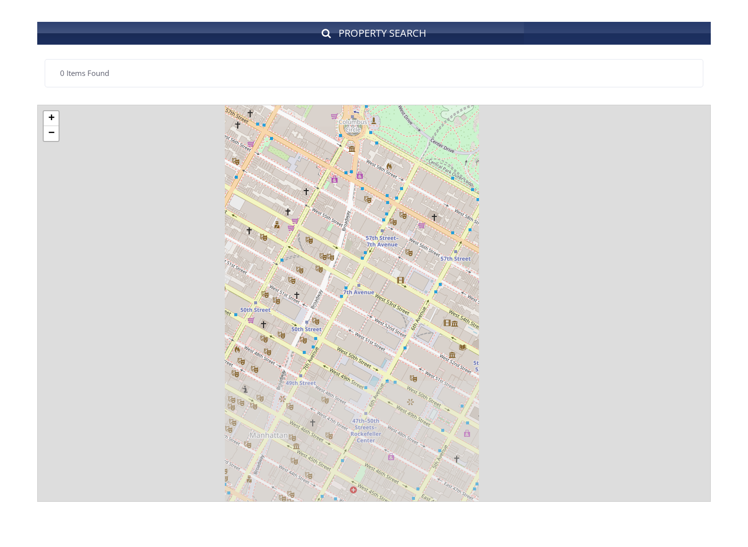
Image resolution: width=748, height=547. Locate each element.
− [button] (51, 133)
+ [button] (51, 118)
